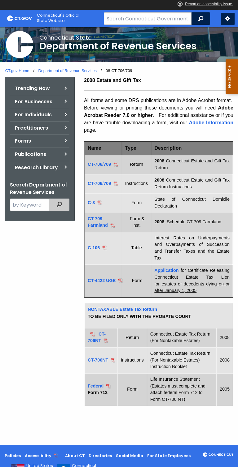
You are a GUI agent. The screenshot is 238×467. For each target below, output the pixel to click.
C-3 (91, 202)
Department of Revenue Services (67, 70)
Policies (13, 455)
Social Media (129, 455)
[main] (119, 236)
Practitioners (31, 127)
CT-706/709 (99, 164)
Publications (30, 154)
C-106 (94, 247)
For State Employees (169, 455)
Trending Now (32, 88)
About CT (75, 455)
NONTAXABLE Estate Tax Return (122, 309)
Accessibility (38, 455)
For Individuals (33, 114)
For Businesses (33, 101)
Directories (100, 455)
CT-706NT (98, 360)
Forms (23, 140)
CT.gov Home (17, 70)
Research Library (36, 167)
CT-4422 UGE (102, 280)
